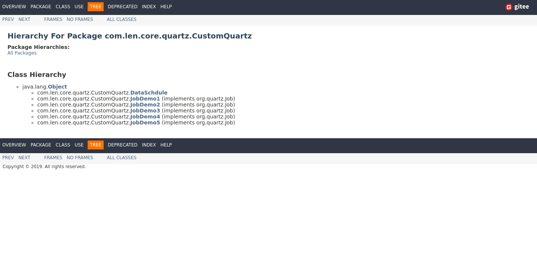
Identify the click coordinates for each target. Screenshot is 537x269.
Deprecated (123, 6)
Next (24, 19)
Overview (14, 6)
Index (149, 6)
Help (166, 6)
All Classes (121, 19)
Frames (53, 19)
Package (41, 6)
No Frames (80, 19)
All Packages (22, 53)
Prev (8, 19)
